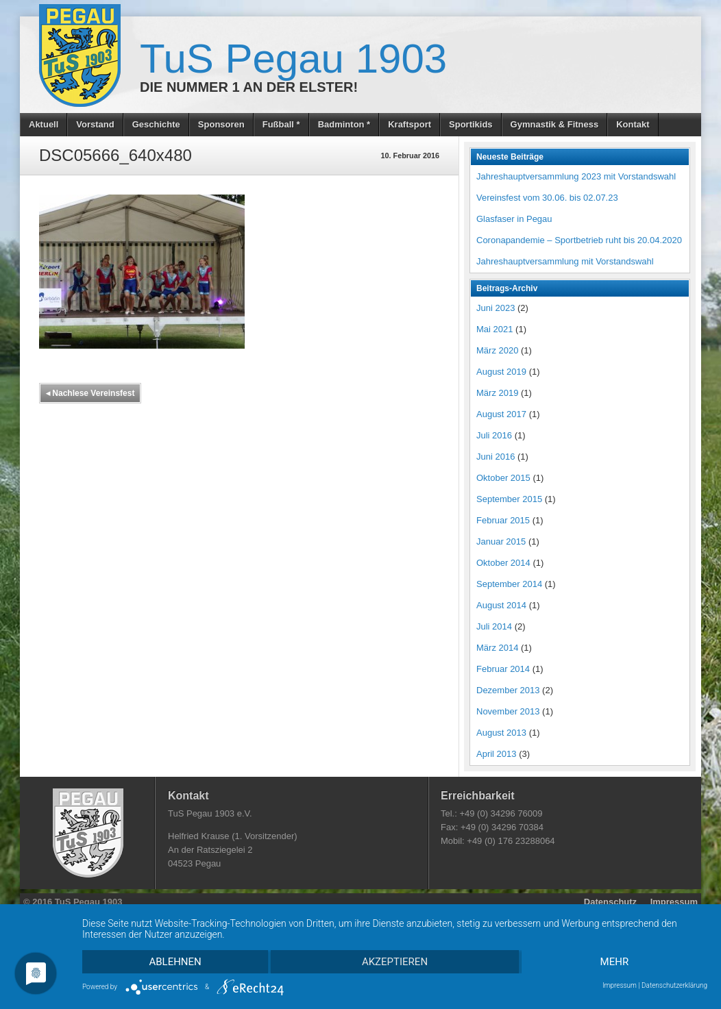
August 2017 (501, 414)
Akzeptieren (395, 962)
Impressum (674, 902)
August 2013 (501, 732)
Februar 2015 (503, 520)
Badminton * (344, 124)
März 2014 (497, 648)
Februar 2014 (503, 669)
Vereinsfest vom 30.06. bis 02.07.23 (547, 197)
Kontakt (632, 124)
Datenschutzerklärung (674, 985)
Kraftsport (409, 124)
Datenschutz (610, 902)
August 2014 (501, 605)
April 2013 (496, 754)
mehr (614, 962)
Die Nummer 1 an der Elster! (249, 87)
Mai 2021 (494, 329)
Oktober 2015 (503, 478)
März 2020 (497, 350)
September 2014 (509, 584)
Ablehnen (175, 962)
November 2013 (508, 711)
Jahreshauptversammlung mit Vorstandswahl (565, 261)
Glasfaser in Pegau (514, 219)
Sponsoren (221, 124)
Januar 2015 (501, 541)
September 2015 (509, 499)
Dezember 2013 (508, 690)
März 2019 (497, 393)
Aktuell (43, 124)
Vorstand (95, 124)
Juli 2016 (494, 435)
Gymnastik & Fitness (555, 124)
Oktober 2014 (503, 563)
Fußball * (281, 124)
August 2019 (501, 371)
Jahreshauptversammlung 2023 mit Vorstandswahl (576, 176)
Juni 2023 (495, 308)
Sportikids (471, 124)
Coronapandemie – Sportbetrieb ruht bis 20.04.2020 (579, 240)
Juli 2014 (494, 626)
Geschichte (156, 124)
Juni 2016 (495, 456)
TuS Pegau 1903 (293, 59)
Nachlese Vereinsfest (90, 393)
